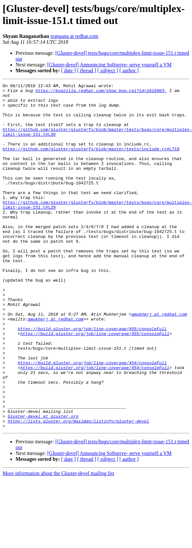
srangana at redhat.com (74, 36)
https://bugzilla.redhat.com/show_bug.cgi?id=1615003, (101, 92)
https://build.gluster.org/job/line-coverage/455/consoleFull (92, 378)
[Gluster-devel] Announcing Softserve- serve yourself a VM (109, 64)
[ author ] (129, 70)
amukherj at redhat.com (159, 361)
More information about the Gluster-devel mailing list (58, 542)
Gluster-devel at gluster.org (43, 483)
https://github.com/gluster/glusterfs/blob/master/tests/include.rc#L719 (91, 162)
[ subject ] (107, 70)
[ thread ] (86, 70)
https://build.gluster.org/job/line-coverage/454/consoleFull (92, 419)
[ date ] (68, 70)
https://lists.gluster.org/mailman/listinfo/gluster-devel (78, 489)
